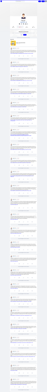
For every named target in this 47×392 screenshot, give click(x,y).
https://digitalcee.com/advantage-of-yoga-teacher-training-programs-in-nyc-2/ (21, 315)
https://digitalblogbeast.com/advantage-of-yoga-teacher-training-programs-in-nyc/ (21, 342)
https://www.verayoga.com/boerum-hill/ (15, 233)
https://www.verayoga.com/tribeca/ (15, 247)
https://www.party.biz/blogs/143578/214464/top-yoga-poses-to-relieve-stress (20, 93)
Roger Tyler (16, 75)
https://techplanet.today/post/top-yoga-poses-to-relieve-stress (19, 66)
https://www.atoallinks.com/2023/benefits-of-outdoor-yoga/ (18, 384)
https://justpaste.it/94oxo (13, 370)
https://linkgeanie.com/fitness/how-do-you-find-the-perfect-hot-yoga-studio (20, 190)
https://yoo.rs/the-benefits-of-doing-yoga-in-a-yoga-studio (18, 328)
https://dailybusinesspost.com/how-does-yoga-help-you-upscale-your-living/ (20, 149)
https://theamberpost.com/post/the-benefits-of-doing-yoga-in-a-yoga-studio (20, 301)
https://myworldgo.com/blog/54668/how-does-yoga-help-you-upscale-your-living (21, 80)
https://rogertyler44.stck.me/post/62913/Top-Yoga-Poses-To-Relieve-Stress (20, 162)
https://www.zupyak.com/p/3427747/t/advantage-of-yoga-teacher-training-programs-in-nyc (22, 356)
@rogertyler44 (14, 48)
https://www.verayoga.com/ (14, 204)
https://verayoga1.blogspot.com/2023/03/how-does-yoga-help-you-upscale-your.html (21, 53)
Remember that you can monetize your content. (23, 37)
